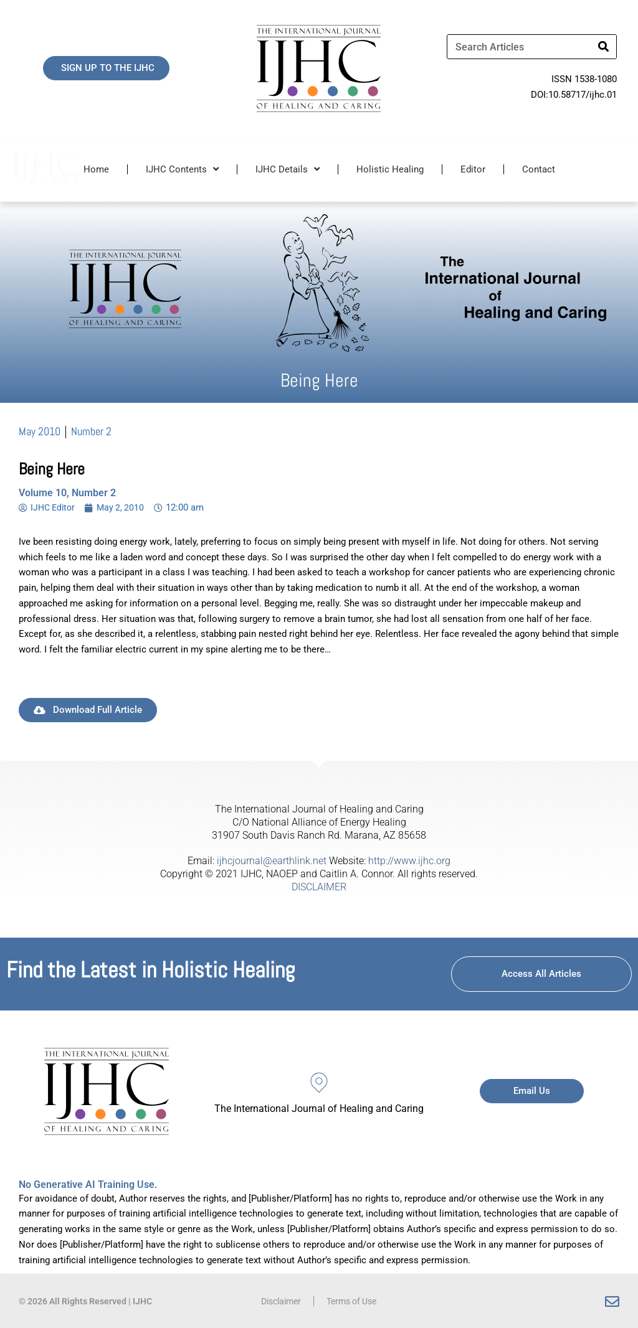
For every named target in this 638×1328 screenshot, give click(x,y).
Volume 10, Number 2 (67, 493)
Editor (472, 169)
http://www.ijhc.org (409, 861)
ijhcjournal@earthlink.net (271, 861)
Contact (538, 169)
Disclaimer (277, 1301)
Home (96, 169)
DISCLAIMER (319, 887)
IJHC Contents (182, 169)
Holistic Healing (390, 169)
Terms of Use (354, 1301)
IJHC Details (287, 169)
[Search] (603, 47)
